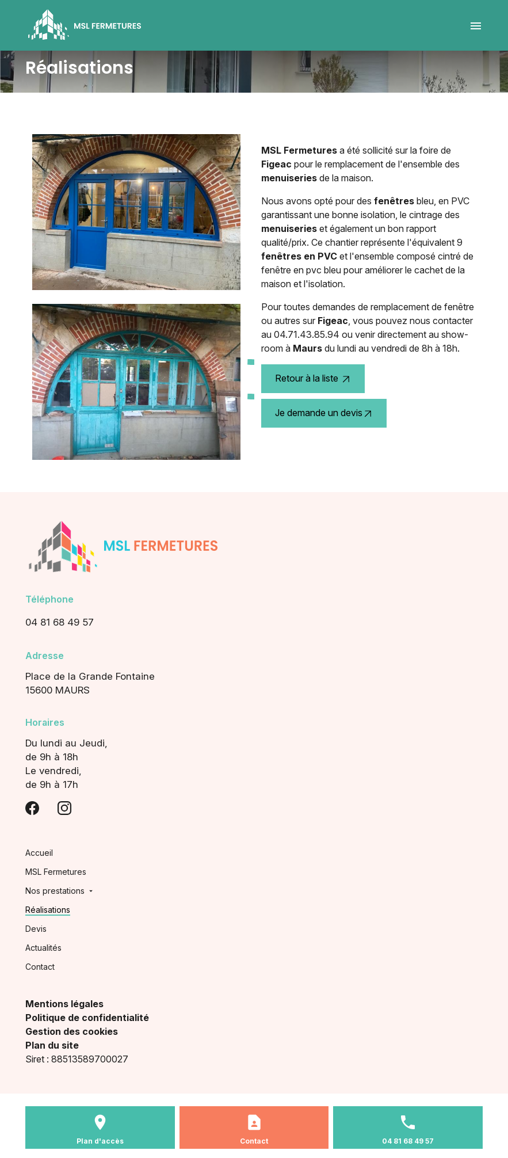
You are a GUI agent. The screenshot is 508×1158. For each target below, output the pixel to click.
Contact (40, 967)
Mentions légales (64, 1004)
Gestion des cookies (71, 1031)
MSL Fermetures (55, 872)
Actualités (43, 948)
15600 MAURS (254, 682)
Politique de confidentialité (87, 1017)
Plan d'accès (100, 1141)
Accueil (39, 853)
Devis (36, 929)
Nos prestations (55, 891)
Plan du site (52, 1045)
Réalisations (47, 910)
